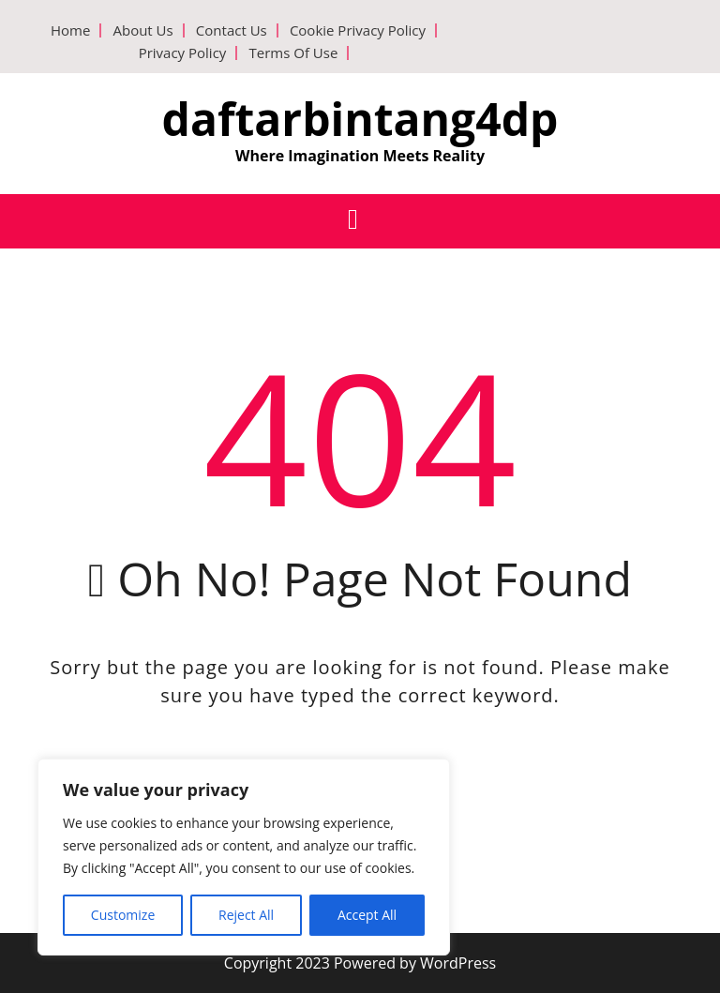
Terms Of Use (293, 52)
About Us (142, 30)
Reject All (246, 915)
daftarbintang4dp (360, 118)
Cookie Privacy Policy (358, 30)
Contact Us (231, 30)
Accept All (367, 915)
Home (70, 30)
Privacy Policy (183, 52)
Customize (123, 915)
